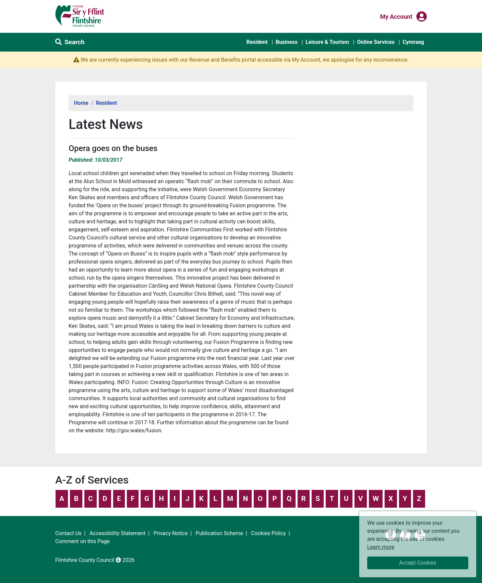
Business (286, 42)
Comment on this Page (82, 541)
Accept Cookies (417, 563)
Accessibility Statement (117, 533)
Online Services (376, 42)
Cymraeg (413, 42)
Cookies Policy (268, 533)
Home (81, 103)
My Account (396, 16)
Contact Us (68, 533)
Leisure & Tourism (327, 42)
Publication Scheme (219, 533)
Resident (256, 42)
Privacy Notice (171, 533)
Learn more (380, 546)
